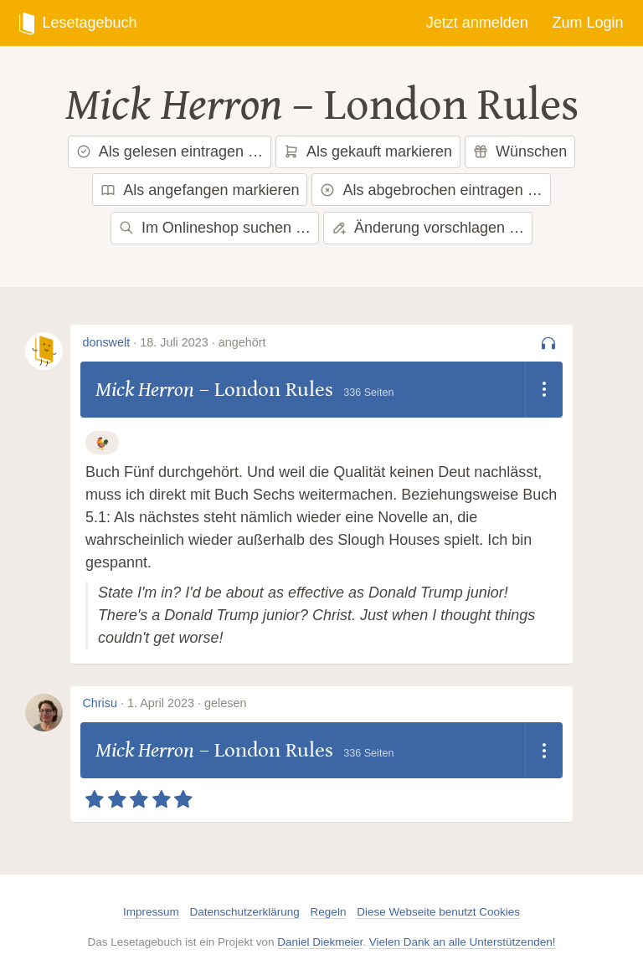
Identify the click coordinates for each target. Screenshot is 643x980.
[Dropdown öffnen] (544, 390)
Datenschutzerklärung (245, 912)
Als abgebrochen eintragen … (431, 190)
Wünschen (520, 151)
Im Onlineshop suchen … (215, 227)
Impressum (151, 912)
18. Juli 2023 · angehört (202, 342)
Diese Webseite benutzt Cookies (438, 912)
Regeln (329, 912)
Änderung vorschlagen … (428, 227)
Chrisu (99, 703)
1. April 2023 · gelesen (186, 703)
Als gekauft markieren (368, 151)
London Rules (451, 105)
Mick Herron (173, 105)
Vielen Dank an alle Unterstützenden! (462, 942)
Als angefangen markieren (199, 190)
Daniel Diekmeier (320, 942)
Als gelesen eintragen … (169, 151)
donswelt (106, 342)
